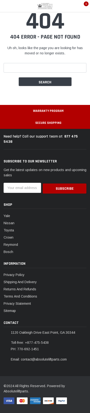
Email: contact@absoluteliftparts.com (39, 359)
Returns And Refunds (20, 288)
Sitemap (10, 310)
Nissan (9, 222)
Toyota (9, 229)
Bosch (8, 251)
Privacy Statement (17, 303)
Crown (8, 237)
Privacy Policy (14, 274)
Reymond (11, 244)
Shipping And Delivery (20, 281)
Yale (7, 215)
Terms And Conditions (20, 296)
